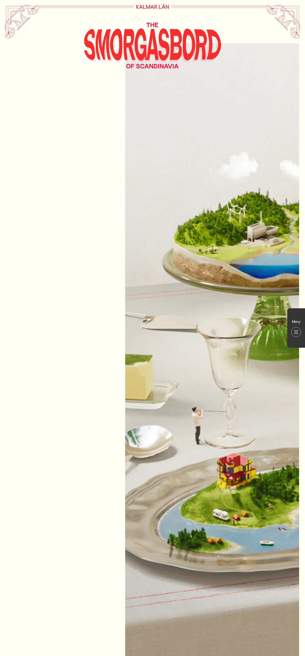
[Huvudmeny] (296, 328)
